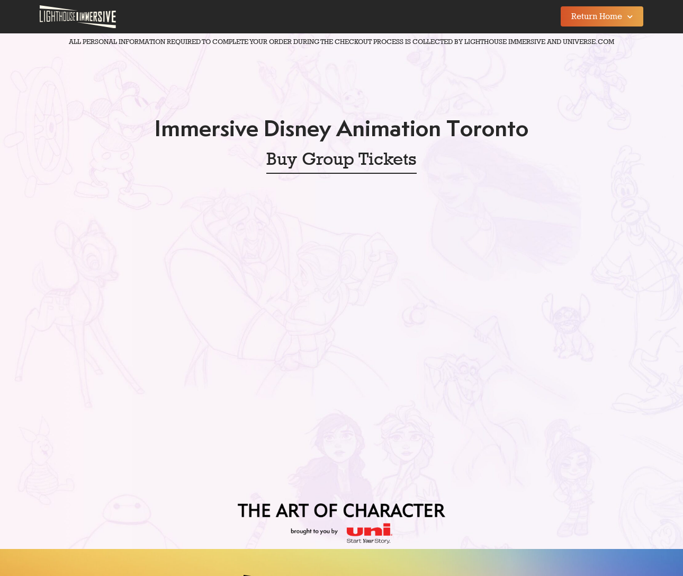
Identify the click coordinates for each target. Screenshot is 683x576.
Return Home (602, 16)
